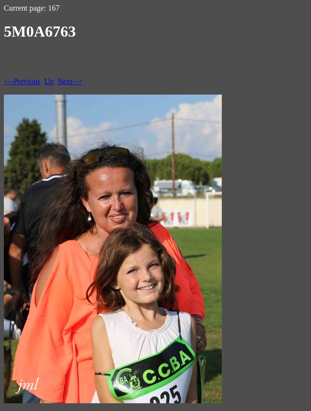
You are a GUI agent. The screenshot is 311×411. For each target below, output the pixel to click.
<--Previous (22, 81)
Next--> (69, 81)
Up (49, 81)
